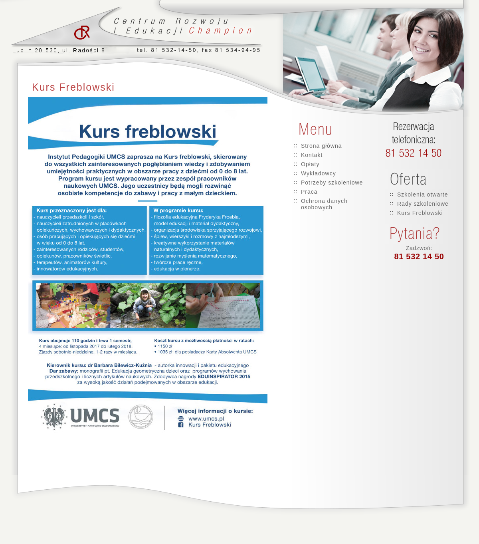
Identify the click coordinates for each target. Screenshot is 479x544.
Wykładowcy (318, 173)
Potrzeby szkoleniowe (332, 182)
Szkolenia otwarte (422, 194)
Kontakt (312, 155)
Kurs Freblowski (420, 213)
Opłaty (310, 164)
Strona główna (321, 146)
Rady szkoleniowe (423, 204)
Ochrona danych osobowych (324, 204)
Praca (309, 192)
